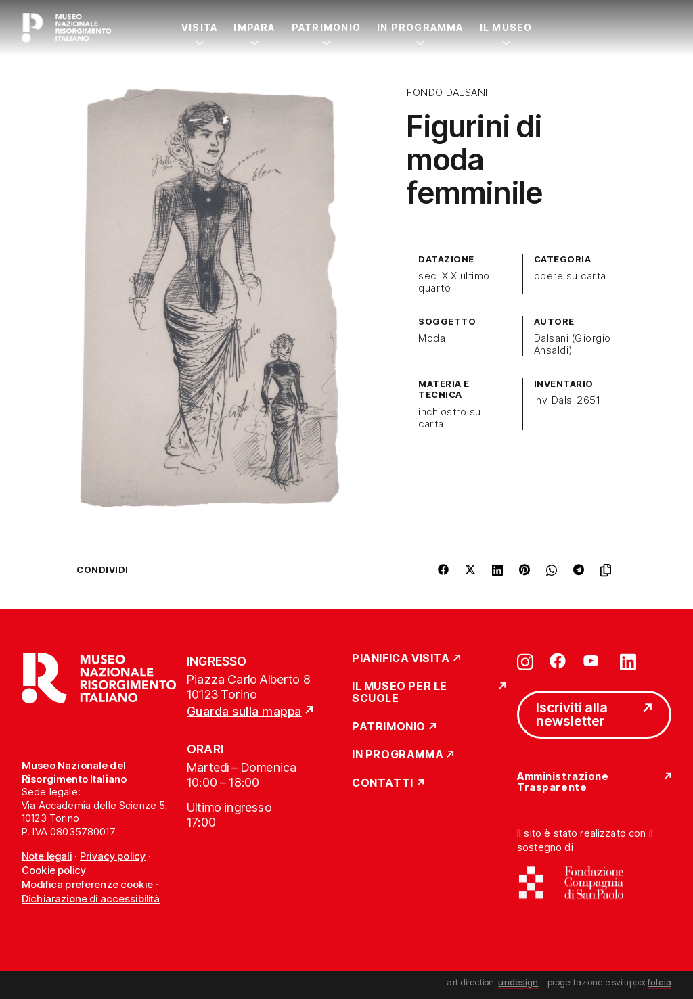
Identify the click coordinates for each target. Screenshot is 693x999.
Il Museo (506, 27)
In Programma (420, 27)
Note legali (47, 856)
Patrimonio (326, 27)
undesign (518, 982)
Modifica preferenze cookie (87, 884)
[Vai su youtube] (593, 661)
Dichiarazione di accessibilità (91, 898)
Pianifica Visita (401, 659)
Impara (254, 27)
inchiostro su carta (449, 418)
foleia (659, 982)
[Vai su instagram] (525, 661)
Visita (199, 27)
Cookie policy (54, 870)
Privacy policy (113, 856)
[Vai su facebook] (558, 661)
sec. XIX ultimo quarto (453, 282)
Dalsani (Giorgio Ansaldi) (572, 344)
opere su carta (570, 276)
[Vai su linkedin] (628, 661)
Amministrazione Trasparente (562, 782)
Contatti (382, 783)
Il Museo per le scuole (399, 692)
